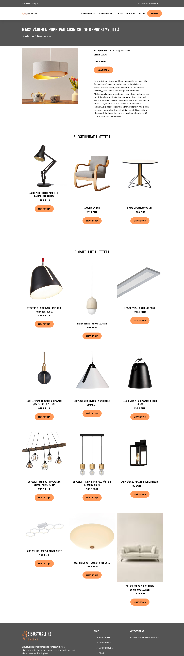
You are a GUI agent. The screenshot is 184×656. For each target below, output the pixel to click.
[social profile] (41, 3)
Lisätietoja (103, 70)
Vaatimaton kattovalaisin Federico (92, 562)
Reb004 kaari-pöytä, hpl (140, 208)
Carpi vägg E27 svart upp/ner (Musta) (140, 481)
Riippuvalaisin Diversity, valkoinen (92, 400)
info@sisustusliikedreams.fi (149, 3)
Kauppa (154, 13)
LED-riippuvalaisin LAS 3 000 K (139, 308)
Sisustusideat (106, 13)
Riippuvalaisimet (45, 36)
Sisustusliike (87, 13)
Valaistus (29, 36)
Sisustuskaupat (126, 13)
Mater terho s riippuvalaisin (92, 323)
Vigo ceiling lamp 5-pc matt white (44, 551)
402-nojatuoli (92, 208)
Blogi (142, 13)
